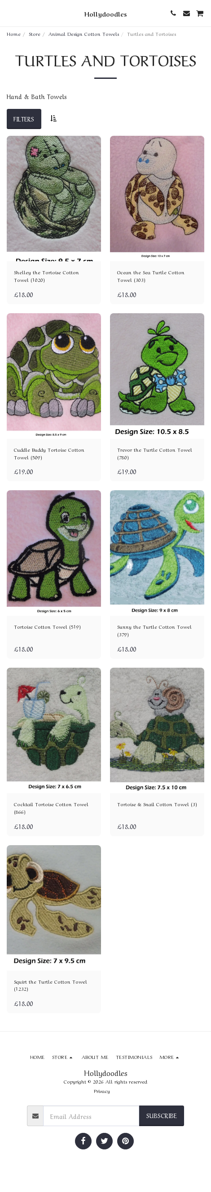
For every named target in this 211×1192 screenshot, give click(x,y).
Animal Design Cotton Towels (83, 33)
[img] (54, 198)
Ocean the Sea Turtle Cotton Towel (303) (151, 275)
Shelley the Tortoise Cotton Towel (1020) (46, 275)
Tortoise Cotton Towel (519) (47, 626)
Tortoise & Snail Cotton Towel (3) (157, 804)
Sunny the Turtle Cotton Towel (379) (154, 630)
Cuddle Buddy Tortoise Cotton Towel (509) (49, 453)
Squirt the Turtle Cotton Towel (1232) (50, 985)
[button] (10, 12)
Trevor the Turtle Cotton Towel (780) (154, 453)
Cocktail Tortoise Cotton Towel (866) (51, 807)
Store (34, 33)
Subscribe (161, 1114)
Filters (23, 118)
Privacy (102, 1090)
